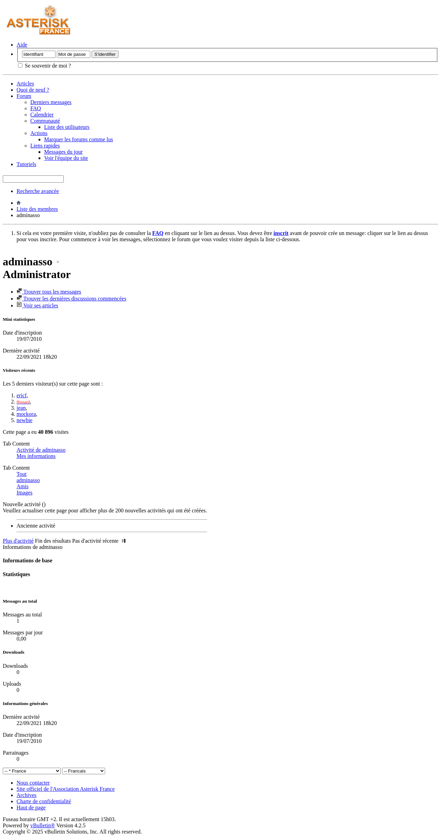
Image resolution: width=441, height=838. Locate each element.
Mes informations (36, 456)
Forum (24, 96)
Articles (25, 83)
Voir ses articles (37, 305)
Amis (23, 486)
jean (21, 408)
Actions (39, 133)
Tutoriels (26, 164)
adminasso (28, 480)
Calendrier (42, 114)
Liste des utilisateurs (67, 127)
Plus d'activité (18, 541)
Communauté (45, 121)
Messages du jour (63, 152)
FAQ (35, 108)
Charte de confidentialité (44, 801)
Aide (22, 45)
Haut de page (31, 807)
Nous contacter (33, 783)
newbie (24, 420)
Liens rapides (45, 146)
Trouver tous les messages (49, 292)
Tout (22, 474)
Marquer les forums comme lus (78, 139)
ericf (22, 395)
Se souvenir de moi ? (44, 66)
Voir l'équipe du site (66, 158)
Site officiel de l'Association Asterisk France (66, 789)
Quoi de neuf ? (33, 90)
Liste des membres (37, 209)
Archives (27, 795)
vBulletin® (42, 825)
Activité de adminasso (41, 450)
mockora (26, 414)
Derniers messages (51, 102)
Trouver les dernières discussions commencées (71, 299)
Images (24, 492)
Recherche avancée (38, 191)
